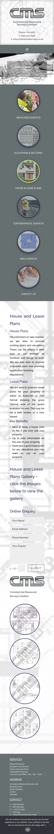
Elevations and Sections (19, 767)
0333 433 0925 (28, 35)
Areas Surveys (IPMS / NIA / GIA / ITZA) (26, 774)
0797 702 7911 (19, 809)
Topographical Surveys (19, 772)
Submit (36, 568)
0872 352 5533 (18, 807)
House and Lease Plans (19, 769)
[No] (50, 824)
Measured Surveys (17, 764)
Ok (27, 830)
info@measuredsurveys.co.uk (28, 39)
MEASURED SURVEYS (28, 117)
